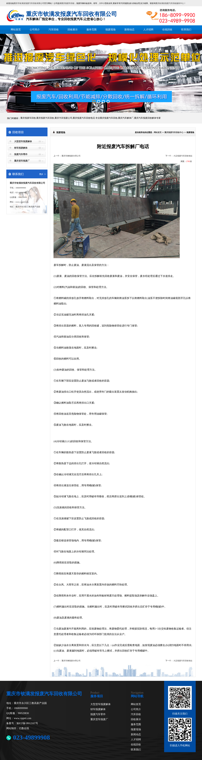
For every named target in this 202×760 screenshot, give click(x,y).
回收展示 (73, 29)
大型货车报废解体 (23, 141)
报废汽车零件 (20, 154)
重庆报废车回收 (67, 3)
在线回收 (167, 29)
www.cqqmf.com (22, 202)
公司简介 (35, 29)
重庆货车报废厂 (22, 161)
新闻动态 (129, 29)
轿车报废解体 (20, 148)
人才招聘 (148, 29)
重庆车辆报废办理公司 (71, 156)
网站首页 (16, 29)
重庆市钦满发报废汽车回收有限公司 (29, 3)
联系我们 (186, 29)
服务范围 (91, 29)
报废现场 (110, 29)
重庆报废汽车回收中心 (173, 132)
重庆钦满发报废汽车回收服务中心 (169, 3)
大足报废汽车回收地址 (182, 156)
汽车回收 (54, 29)
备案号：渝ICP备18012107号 (22, 723)
